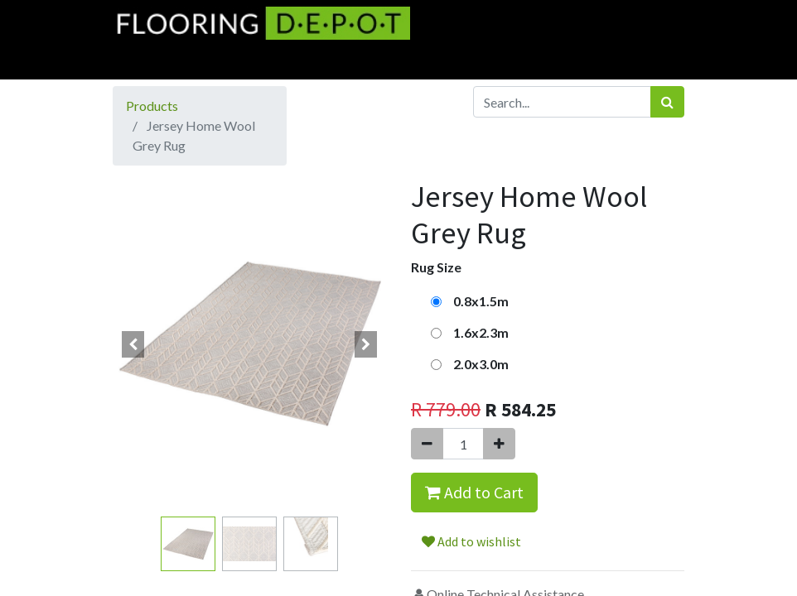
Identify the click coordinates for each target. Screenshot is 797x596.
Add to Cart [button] (474, 492)
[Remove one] (427, 443)
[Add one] (499, 443)
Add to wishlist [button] (471, 541)
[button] (133, 344)
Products (152, 105)
